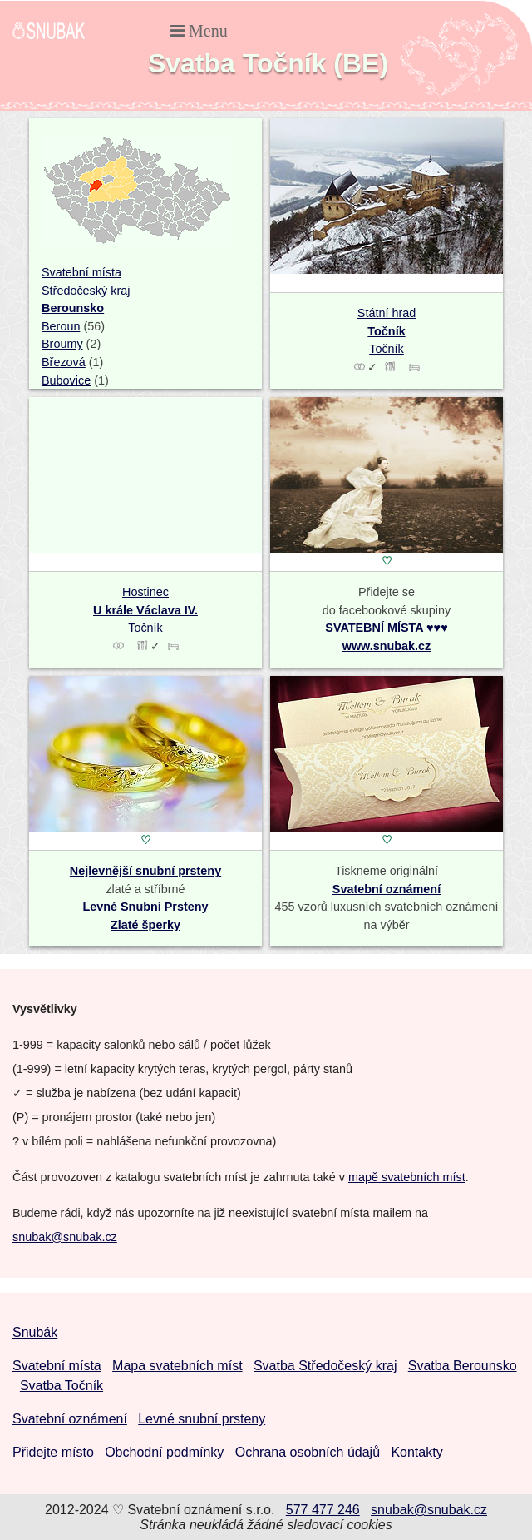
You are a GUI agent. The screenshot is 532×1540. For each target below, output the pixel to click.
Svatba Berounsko (462, 1366)
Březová (64, 362)
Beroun (61, 326)
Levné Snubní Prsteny (145, 906)
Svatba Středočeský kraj (325, 1366)
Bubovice (66, 380)
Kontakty (416, 1452)
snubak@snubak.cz (64, 1237)
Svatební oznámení (386, 889)
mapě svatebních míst (407, 1177)
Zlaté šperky (145, 924)
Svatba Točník (61, 1386)
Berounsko (73, 308)
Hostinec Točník (145, 609)
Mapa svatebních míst (177, 1366)
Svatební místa (81, 272)
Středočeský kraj (86, 290)
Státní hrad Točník (386, 330)
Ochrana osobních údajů (307, 1452)
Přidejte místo (53, 1452)
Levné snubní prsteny (201, 1419)
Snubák (34, 1332)
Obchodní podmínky (164, 1452)
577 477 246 (323, 1510)
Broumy (62, 343)
